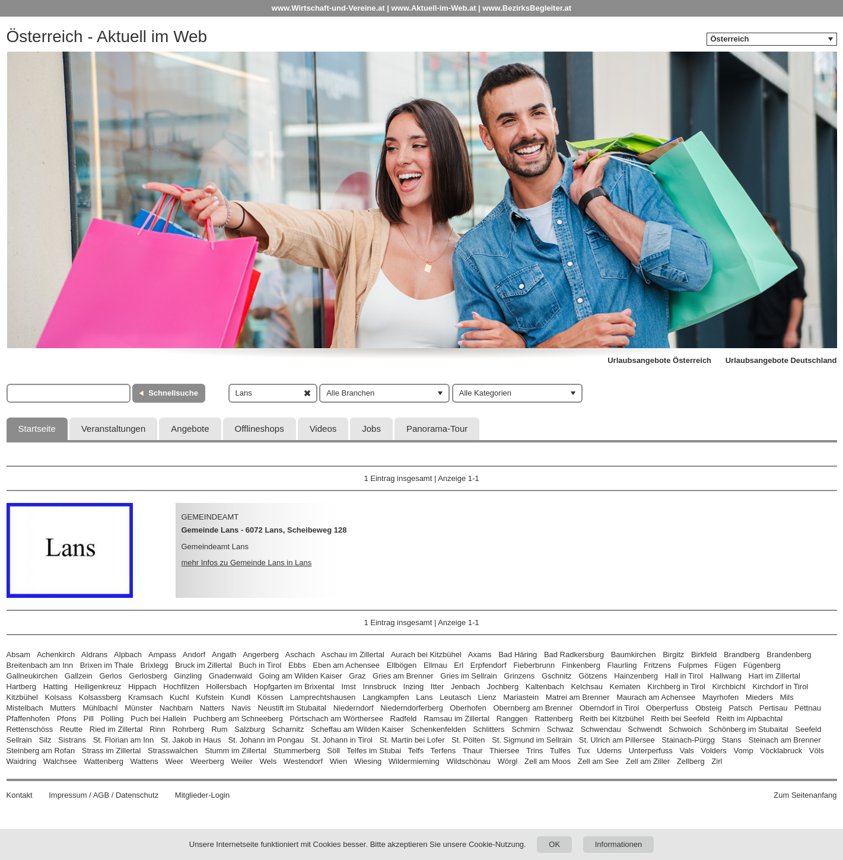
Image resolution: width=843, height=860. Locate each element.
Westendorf (303, 761)
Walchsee (60, 761)
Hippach (142, 686)
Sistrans (72, 739)
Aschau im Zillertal (353, 654)
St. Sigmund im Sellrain (532, 739)
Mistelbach (25, 707)
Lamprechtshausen (323, 697)
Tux (583, 750)
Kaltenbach (545, 686)
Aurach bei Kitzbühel (426, 654)
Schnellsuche (173, 392)
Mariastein (521, 697)
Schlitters (488, 729)
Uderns (609, 750)
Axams (480, 654)
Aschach (300, 654)
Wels (268, 761)
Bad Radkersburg (574, 654)
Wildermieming (414, 761)
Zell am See (598, 761)
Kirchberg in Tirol (676, 686)
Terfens (443, 750)
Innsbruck (379, 686)
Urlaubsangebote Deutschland (781, 360)
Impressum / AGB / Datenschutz (103, 795)
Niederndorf (353, 707)
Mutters (62, 707)
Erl (458, 665)
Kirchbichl (728, 686)
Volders (713, 750)
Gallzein (79, 675)
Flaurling (622, 665)
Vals (687, 750)
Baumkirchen (633, 654)
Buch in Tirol (260, 665)
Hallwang (725, 675)
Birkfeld (704, 654)
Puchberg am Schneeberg (238, 718)
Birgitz (673, 654)
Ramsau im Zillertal (456, 718)
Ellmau (435, 665)
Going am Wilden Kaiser (300, 675)
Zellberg (691, 761)
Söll (333, 750)
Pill (90, 718)
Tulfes (560, 750)
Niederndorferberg (411, 707)
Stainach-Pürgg (688, 739)
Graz (357, 675)
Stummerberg (296, 750)
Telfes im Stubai (373, 750)
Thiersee (504, 750)
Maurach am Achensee (655, 697)
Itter (437, 686)
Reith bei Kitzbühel (612, 718)
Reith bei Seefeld (680, 718)
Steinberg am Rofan (41, 750)
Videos (323, 428)
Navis (241, 707)
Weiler (242, 761)
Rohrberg (188, 729)
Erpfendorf (488, 665)
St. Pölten (468, 739)
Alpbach (128, 654)
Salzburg (249, 729)
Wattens (144, 761)
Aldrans (94, 654)
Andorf (194, 654)
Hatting (55, 686)
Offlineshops (259, 428)
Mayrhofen (720, 697)
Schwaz (560, 729)
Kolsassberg (100, 697)
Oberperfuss (667, 707)
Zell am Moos (547, 761)
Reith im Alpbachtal (749, 718)
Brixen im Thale (106, 665)
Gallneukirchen (32, 675)
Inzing (413, 686)
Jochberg (502, 686)
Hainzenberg (636, 675)
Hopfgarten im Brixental (294, 686)
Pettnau (807, 707)
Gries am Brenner (403, 675)
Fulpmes (693, 665)
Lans (424, 697)
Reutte (71, 729)
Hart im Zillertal (774, 675)
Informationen (618, 844)
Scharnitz (288, 729)
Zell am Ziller (648, 761)
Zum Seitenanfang (805, 795)
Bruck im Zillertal (203, 665)
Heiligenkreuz (98, 686)
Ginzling (188, 675)
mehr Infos (247, 562)
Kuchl (179, 697)
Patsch (740, 707)
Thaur (473, 750)
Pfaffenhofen (28, 718)
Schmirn (525, 729)
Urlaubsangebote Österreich (659, 360)
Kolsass (58, 697)
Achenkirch (56, 654)
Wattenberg (103, 761)
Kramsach (145, 697)
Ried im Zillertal (116, 729)
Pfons (67, 718)
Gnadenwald (230, 675)
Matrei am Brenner (578, 697)
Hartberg (22, 686)
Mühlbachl (99, 707)
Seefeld (808, 729)
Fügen (725, 665)
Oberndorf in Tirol (609, 707)
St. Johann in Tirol (342, 739)
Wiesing (367, 761)
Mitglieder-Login (202, 795)
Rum (219, 729)
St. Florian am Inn (123, 739)
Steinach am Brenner (784, 739)
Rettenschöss (30, 729)
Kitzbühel (22, 697)
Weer (174, 761)
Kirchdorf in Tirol (780, 686)
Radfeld (403, 718)
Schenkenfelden (438, 729)
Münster (138, 707)
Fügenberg (762, 665)
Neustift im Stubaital (291, 707)
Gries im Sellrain (468, 675)
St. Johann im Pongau (266, 739)
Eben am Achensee (346, 665)
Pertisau (773, 707)
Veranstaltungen (113, 428)
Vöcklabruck (781, 750)
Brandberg (742, 654)
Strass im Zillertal (111, 750)
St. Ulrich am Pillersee (617, 739)
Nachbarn (176, 707)
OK (554, 844)
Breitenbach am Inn (40, 665)
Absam (18, 654)
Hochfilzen (181, 686)
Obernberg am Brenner (532, 707)
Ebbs (297, 665)
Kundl (240, 697)
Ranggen (512, 718)
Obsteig (708, 707)
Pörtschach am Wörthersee (336, 718)
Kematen (625, 686)
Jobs (371, 428)
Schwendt (644, 729)
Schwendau (601, 729)
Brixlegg (154, 665)
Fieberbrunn (534, 665)
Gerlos (110, 675)
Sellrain (19, 739)
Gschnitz (557, 675)
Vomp (743, 750)
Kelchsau (586, 686)
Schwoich (685, 729)
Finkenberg (581, 665)
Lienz (487, 697)
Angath (224, 654)
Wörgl (507, 761)
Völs (816, 750)
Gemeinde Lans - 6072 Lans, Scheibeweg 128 (264, 529)
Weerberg (207, 761)
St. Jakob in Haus (191, 739)
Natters (212, 707)
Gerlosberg (148, 675)
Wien (339, 761)
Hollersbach (226, 686)
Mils (787, 697)
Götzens (592, 675)
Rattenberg (553, 718)
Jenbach (465, 686)
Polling (111, 718)
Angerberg (261, 654)
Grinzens (519, 675)
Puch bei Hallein (158, 718)
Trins (534, 750)
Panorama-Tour (436, 428)
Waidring (22, 761)
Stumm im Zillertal (235, 750)
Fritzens (657, 665)
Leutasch (455, 697)
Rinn (157, 729)
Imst (348, 686)
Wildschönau (468, 761)
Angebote (190, 428)
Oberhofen (468, 707)
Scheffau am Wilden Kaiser (357, 729)
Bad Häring (517, 654)
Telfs (416, 750)
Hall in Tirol (684, 675)
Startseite (37, 428)
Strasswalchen (173, 750)
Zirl (716, 761)
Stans (732, 739)
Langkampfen (385, 697)
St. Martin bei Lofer (412, 739)
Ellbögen (402, 665)
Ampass (162, 654)
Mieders (759, 697)
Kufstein (210, 697)
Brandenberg (788, 654)
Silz (45, 739)
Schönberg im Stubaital (748, 729)
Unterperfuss (650, 750)
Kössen (270, 697)
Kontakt (20, 795)
